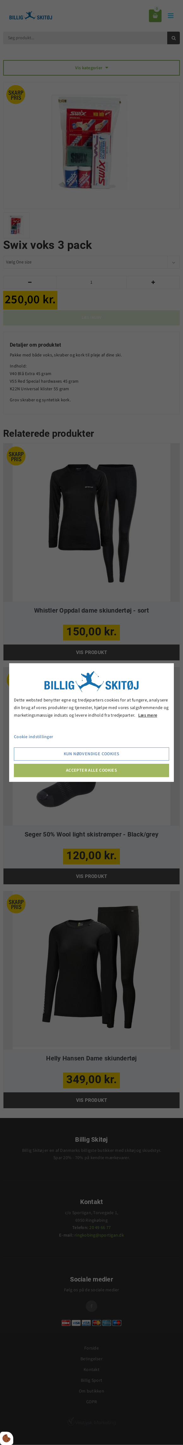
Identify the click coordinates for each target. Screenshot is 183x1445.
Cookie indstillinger (33, 737)
